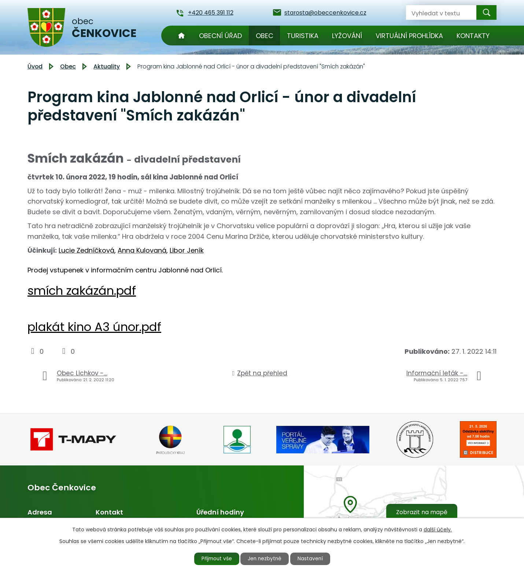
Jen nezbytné (265, 558)
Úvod (181, 35)
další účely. (438, 529)
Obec (264, 35)
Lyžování (347, 35)
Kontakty (473, 35)
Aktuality (106, 66)
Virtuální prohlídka (409, 35)
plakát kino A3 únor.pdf (94, 327)
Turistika (302, 35)
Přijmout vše (215, 558)
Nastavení (312, 558)
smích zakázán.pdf (81, 290)
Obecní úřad (220, 35)
